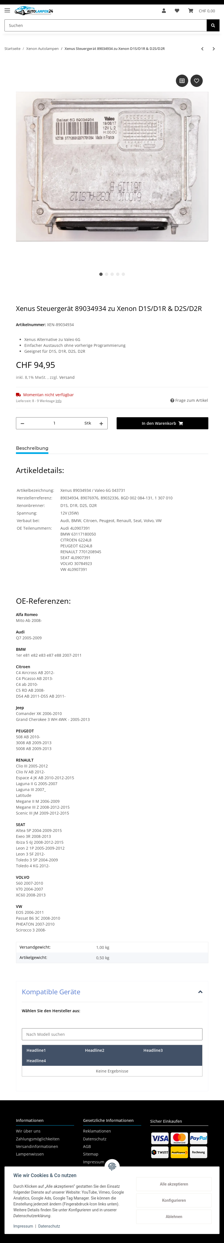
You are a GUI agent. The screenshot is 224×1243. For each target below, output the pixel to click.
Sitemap (90, 1154)
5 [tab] (123, 274)
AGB (87, 1146)
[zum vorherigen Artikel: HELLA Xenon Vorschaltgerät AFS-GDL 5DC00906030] (202, 49)
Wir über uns (28, 1131)
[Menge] (54, 423)
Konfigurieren (173, 1200)
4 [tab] (117, 274)
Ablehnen (173, 1216)
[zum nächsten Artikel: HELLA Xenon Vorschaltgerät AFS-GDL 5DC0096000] (214, 49)
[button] (163, 10)
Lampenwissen (30, 1154)
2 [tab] (106, 274)
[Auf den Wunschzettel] (196, 81)
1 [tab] (101, 274)
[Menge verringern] (22, 423)
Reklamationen (97, 1131)
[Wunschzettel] (177, 10)
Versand (67, 377)
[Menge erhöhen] (101, 423)
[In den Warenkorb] (20, 67)
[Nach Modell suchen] (112, 1034)
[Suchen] (105, 25)
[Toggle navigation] (7, 7)
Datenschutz (95, 1138)
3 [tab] (112, 274)
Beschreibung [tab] (32, 448)
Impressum (23, 1226)
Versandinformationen (37, 1146)
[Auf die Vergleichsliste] (182, 81)
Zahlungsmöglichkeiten (38, 1138)
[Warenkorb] (202, 10)
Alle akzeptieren (173, 1184)
